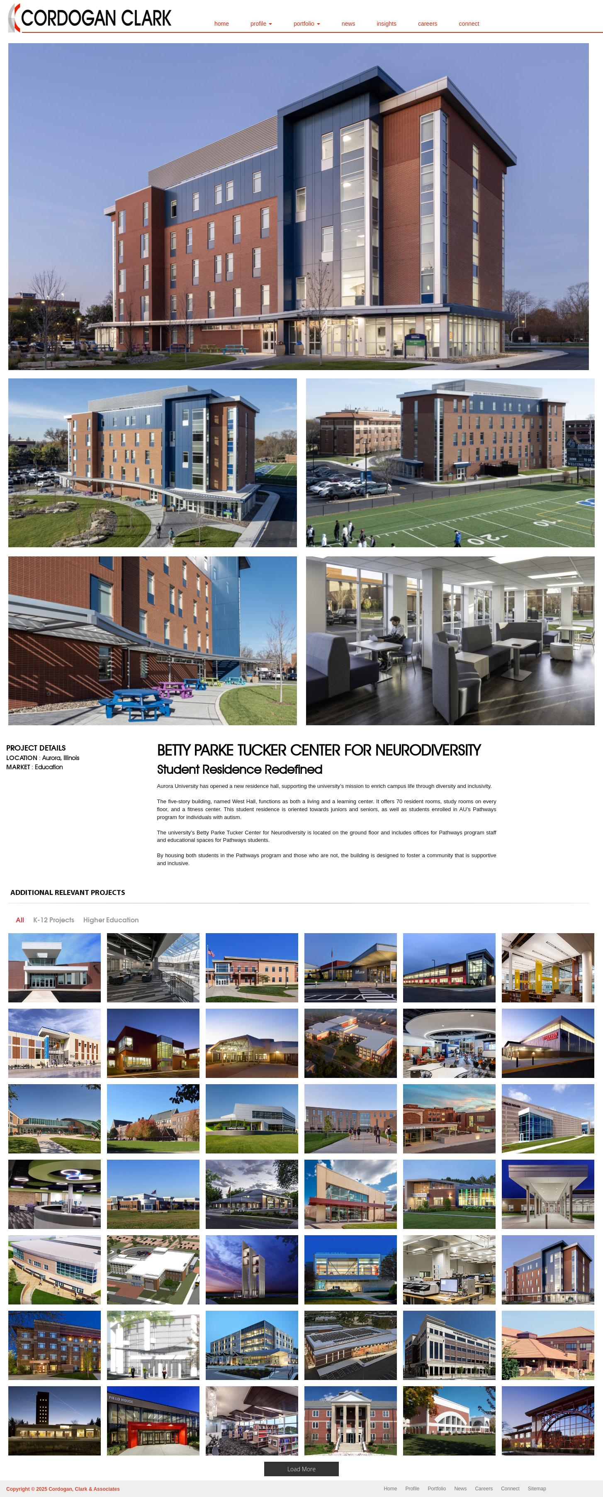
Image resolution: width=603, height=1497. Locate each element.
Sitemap (537, 1489)
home (221, 23)
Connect (510, 1489)
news (348, 23)
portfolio (307, 23)
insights (386, 23)
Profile (412, 1489)
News (460, 1489)
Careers (484, 1489)
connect (469, 23)
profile (261, 23)
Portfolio (437, 1489)
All (20, 919)
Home (390, 1489)
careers (428, 23)
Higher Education (111, 919)
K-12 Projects (53, 919)
